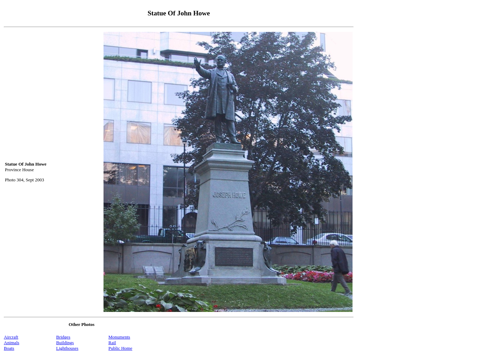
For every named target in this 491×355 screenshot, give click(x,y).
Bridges (63, 337)
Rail (112, 342)
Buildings (65, 342)
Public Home (120, 348)
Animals (11, 342)
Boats (9, 348)
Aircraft (11, 337)
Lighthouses (67, 348)
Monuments (119, 337)
